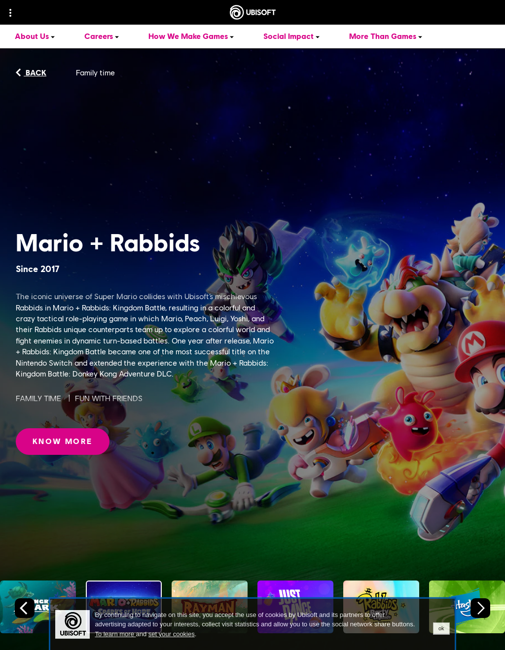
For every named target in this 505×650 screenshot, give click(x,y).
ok (441, 628)
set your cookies (171, 634)
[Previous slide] (25, 608)
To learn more (115, 634)
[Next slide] (480, 608)
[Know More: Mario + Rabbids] (62, 441)
